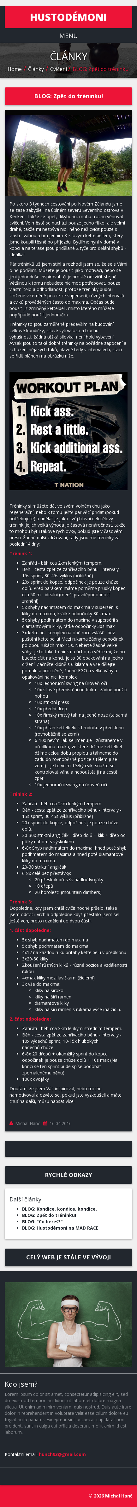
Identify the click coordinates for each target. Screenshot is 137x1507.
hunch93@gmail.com (62, 1454)
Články (36, 69)
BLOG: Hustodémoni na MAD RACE (60, 1228)
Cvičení (59, 69)
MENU (68, 35)
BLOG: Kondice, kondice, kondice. (59, 1209)
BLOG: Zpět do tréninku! (101, 69)
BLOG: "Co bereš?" (42, 1222)
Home (15, 69)
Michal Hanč (27, 1123)
